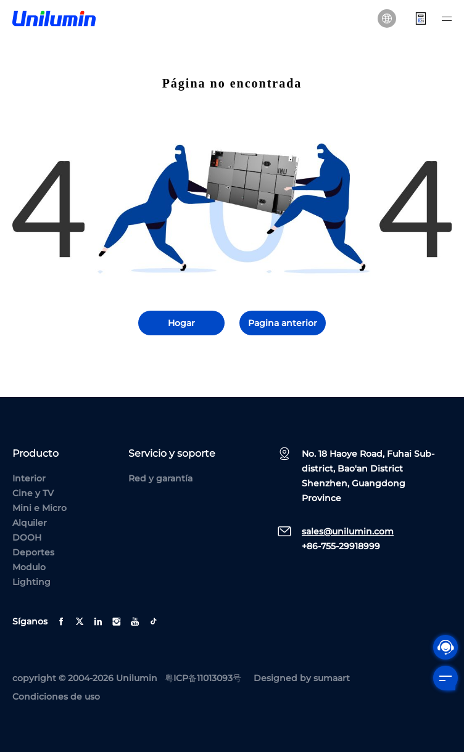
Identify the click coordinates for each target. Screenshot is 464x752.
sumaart (331, 678)
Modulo (29, 567)
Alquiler (29, 522)
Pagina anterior (282, 323)
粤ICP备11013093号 (203, 678)
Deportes (33, 552)
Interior (29, 478)
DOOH (26, 537)
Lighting (31, 581)
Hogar (181, 323)
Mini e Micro (39, 507)
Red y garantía (160, 478)
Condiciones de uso (56, 696)
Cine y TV (33, 493)
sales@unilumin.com (348, 531)
